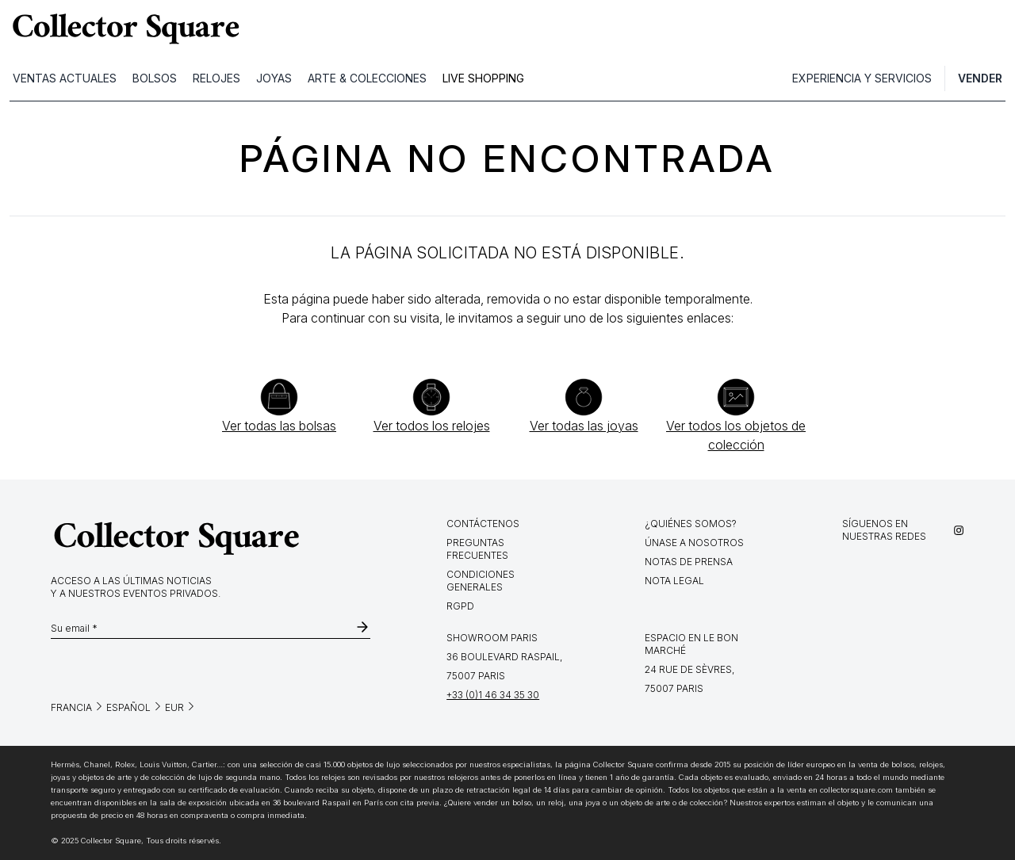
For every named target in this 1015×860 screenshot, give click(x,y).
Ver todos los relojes (431, 426)
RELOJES (216, 78)
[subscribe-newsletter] (362, 628)
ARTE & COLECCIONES (367, 78)
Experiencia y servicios (862, 78)
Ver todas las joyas (584, 426)
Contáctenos (482, 523)
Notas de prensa (689, 562)
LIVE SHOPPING (483, 78)
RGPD (460, 606)
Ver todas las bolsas (279, 426)
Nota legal (674, 581)
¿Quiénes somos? (691, 523)
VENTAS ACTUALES (65, 78)
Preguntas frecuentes (477, 549)
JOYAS (274, 78)
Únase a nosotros (694, 542)
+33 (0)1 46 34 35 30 (492, 695)
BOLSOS (154, 78)
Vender (980, 78)
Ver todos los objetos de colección (736, 435)
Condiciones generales (480, 580)
